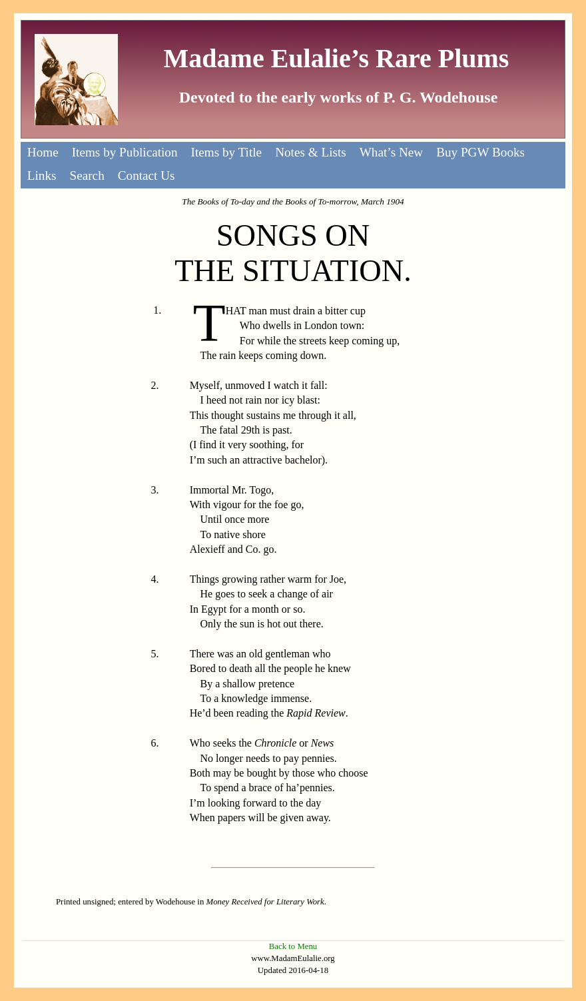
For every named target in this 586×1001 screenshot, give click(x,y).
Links (42, 175)
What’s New (391, 152)
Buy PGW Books (480, 152)
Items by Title (226, 152)
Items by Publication (125, 152)
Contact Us (146, 175)
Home (43, 152)
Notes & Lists (310, 152)
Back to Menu (293, 946)
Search (87, 175)
